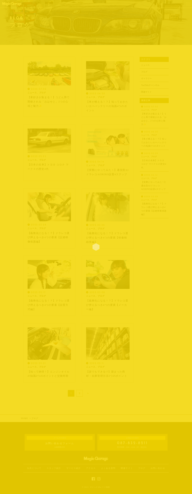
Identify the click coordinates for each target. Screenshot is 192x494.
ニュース (145, 65)
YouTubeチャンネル (150, 85)
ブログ (144, 72)
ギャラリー (146, 78)
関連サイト (146, 92)
